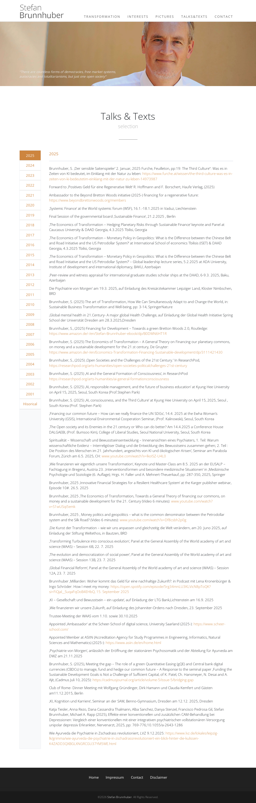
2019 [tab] (30, 215)
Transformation (102, 16)
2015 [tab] (30, 255)
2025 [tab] (30, 155)
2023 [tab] (30, 175)
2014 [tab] (30, 264)
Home (94, 777)
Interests (137, 16)
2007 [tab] (30, 334)
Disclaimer (158, 777)
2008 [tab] (30, 324)
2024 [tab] (30, 165)
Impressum (115, 777)
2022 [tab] (30, 185)
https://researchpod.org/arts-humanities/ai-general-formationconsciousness (109, 378)
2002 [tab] (30, 384)
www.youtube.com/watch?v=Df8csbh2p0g (153, 519)
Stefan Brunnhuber (119, 797)
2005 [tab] (30, 354)
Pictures (164, 16)
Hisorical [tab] (30, 404)
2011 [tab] (30, 294)
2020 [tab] (30, 205)
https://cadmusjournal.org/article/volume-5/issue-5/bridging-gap (143, 679)
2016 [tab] (30, 244)
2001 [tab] (30, 394)
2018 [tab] (30, 225)
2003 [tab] (30, 374)
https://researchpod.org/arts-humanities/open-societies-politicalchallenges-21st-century (118, 365)
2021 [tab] (30, 195)
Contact (224, 16)
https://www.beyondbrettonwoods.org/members (87, 200)
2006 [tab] (30, 344)
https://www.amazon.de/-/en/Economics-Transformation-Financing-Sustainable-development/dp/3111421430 (136, 352)
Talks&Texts (194, 16)
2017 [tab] (30, 235)
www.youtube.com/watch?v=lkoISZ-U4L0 (134, 456)
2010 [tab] (30, 304)
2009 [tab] (30, 314)
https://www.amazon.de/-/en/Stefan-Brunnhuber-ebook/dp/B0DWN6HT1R (108, 333)
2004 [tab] (30, 364)
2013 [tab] (30, 274)
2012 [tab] (30, 284)
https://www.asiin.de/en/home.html (133, 642)
